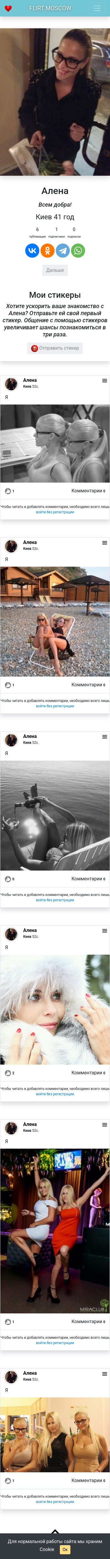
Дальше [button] (55, 270)
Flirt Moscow (50, 8)
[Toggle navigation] (97, 8)
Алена (30, 380)
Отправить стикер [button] (55, 348)
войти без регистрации (55, 512)
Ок (64, 1549)
